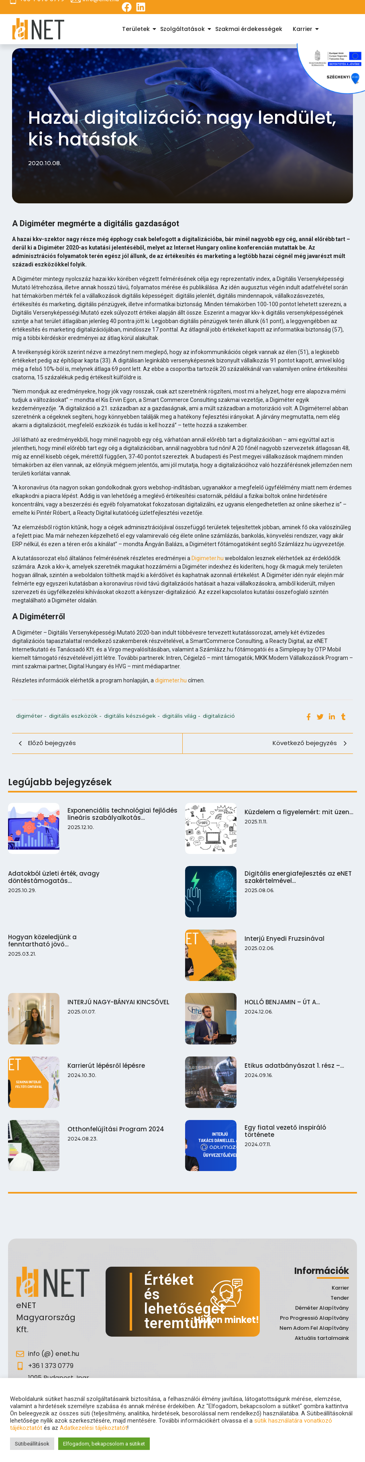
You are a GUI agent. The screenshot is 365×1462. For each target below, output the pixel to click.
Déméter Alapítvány (322, 1308)
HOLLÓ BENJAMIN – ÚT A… (280, 999)
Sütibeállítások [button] (32, 1444)
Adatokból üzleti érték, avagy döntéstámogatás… (54, 876)
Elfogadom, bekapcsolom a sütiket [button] (104, 1444)
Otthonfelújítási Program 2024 (115, 1123)
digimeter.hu (171, 680)
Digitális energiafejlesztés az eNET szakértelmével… (296, 876)
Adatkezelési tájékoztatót (93, 1427)
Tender (339, 1298)
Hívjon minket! (226, 1320)
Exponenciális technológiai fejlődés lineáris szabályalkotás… (122, 814)
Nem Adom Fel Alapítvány (314, 1328)
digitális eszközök (75, 716)
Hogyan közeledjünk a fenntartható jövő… (42, 938)
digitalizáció (219, 716)
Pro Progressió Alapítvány (314, 1318)
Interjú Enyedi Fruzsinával (283, 936)
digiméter (31, 716)
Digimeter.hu (208, 558)
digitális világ (181, 716)
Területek (137, 29)
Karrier (304, 29)
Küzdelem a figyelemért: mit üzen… (297, 812)
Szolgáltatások (183, 29)
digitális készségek (132, 716)
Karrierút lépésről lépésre (106, 1061)
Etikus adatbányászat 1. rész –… (293, 1061)
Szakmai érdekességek (248, 29)
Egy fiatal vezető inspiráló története (283, 1125)
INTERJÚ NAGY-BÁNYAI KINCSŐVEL (118, 999)
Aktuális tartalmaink (322, 1338)
